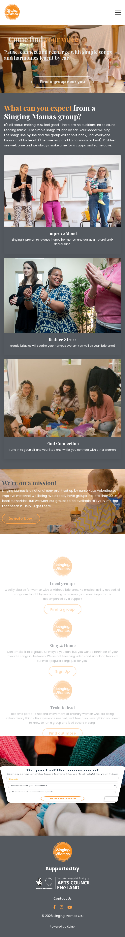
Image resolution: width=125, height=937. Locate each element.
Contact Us (62, 898)
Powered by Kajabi (62, 927)
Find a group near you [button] (62, 89)
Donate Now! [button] (21, 518)
